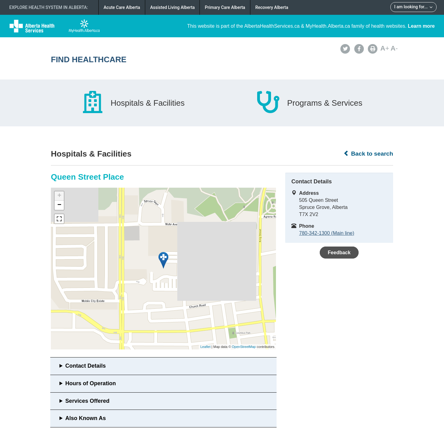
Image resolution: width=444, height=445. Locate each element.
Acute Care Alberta (122, 7)
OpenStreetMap (244, 347)
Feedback (339, 252)
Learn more (421, 26)
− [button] (59, 205)
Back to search (368, 153)
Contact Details (85, 366)
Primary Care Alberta (225, 7)
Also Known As (85, 418)
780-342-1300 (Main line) (326, 233)
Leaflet (205, 347)
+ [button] (59, 196)
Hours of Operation (90, 383)
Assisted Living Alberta (172, 7)
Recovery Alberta (271, 7)
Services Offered (87, 401)
